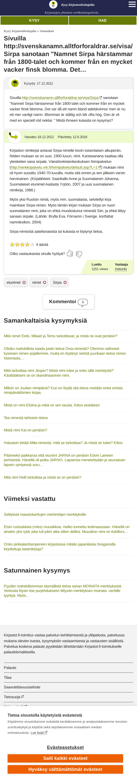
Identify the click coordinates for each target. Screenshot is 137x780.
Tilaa (7, 677)
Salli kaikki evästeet (65, 758)
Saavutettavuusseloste (22, 687)
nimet (36, 282)
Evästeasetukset (65, 747)
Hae (103, 20)
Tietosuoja (12, 697)
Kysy (34, 20)
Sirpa (57, 282)
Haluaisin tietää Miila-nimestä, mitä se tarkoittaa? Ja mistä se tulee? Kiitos (63, 442)
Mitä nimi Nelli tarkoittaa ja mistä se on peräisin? (42, 477)
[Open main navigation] (132, 4)
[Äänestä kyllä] (70, 253)
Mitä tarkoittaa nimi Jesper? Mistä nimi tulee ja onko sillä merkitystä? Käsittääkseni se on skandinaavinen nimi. (58, 372)
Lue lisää (37, 733)
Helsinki (121, 269)
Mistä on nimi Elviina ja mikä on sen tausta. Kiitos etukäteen (52, 405)
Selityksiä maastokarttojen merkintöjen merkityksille (45, 514)
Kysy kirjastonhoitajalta (20, 31)
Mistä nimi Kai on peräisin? (25, 430)
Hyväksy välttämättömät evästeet (65, 769)
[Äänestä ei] (78, 254)
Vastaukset (47, 31)
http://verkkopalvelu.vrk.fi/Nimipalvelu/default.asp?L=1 (54, 167)
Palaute (10, 667)
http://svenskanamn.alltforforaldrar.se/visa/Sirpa (60, 97)
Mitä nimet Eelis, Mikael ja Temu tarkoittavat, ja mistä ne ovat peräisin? (60, 336)
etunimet (14, 282)
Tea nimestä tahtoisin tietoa (26, 417)
